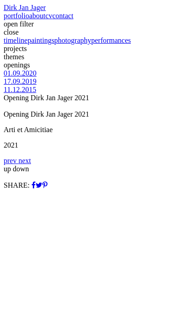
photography (72, 40)
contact (62, 16)
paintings (40, 40)
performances (111, 40)
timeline (15, 40)
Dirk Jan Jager (25, 7)
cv (49, 16)
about (37, 16)
